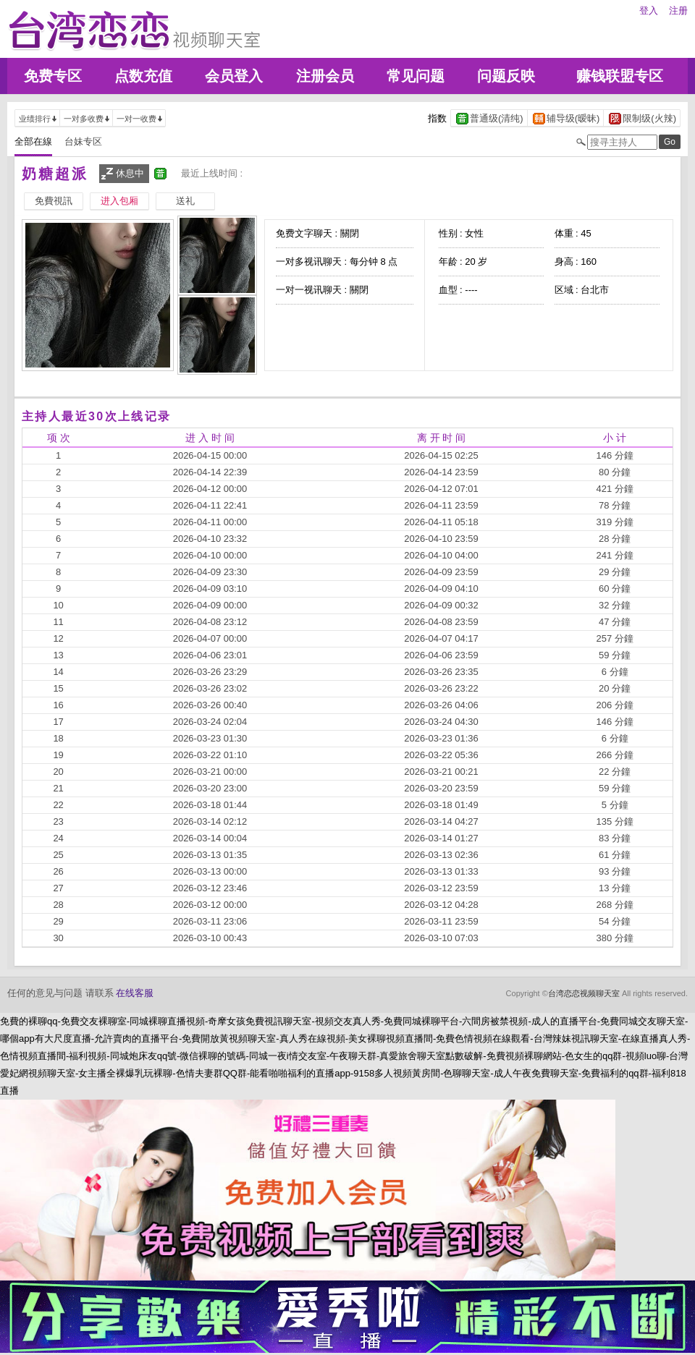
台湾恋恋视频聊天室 (584, 993)
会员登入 (234, 76)
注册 (678, 10)
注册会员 (325, 76)
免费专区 (53, 76)
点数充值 (143, 76)
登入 (648, 10)
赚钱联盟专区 (619, 76)
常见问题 (416, 76)
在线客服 (134, 992)
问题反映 (506, 76)
